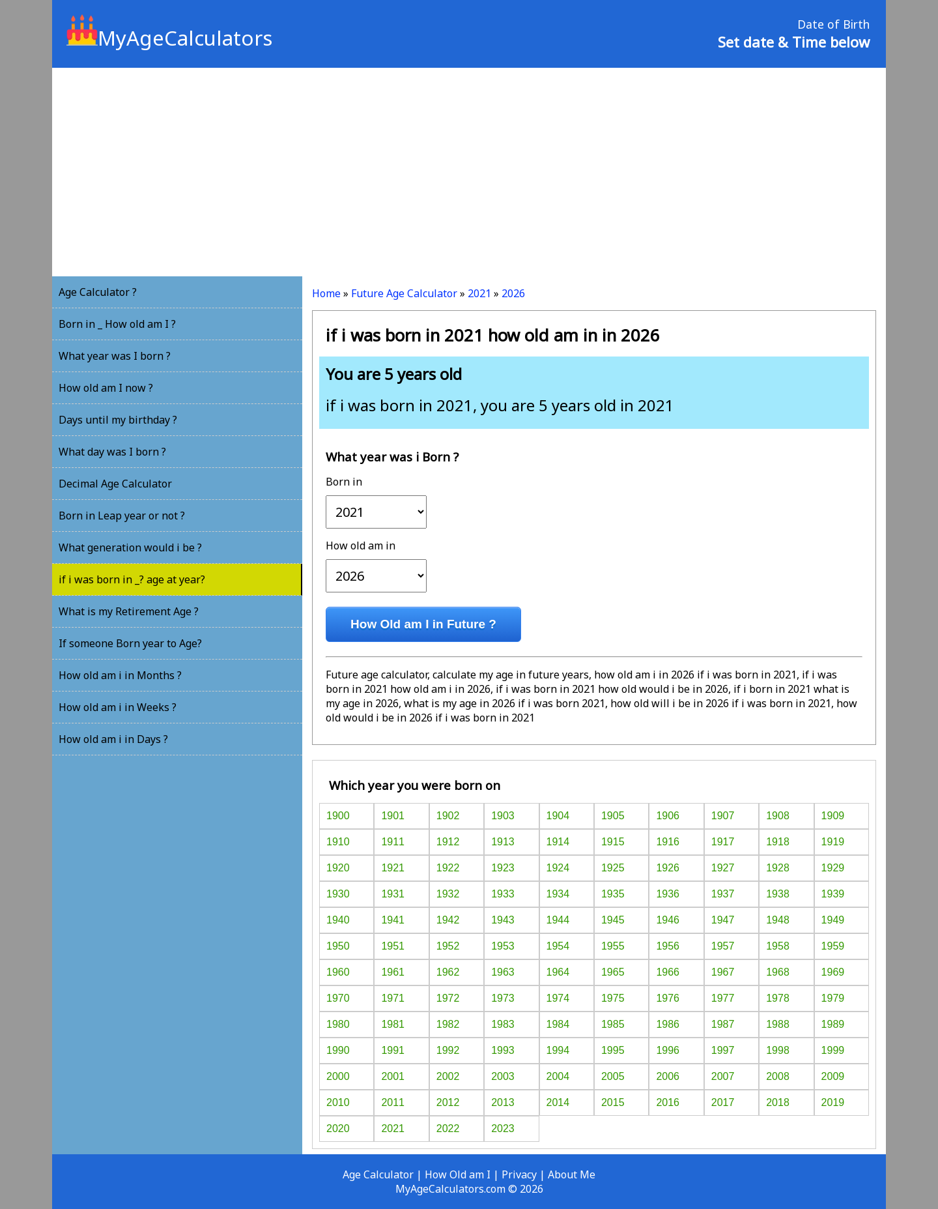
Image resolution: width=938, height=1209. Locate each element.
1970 (338, 998)
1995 (613, 1050)
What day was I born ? (112, 451)
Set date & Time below (794, 41)
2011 (393, 1102)
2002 (448, 1076)
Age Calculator (378, 1174)
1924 (558, 867)
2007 (723, 1076)
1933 (503, 893)
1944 (558, 919)
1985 (613, 1024)
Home (326, 293)
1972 (448, 998)
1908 (777, 815)
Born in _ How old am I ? (117, 324)
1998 (777, 1050)
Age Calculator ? (98, 292)
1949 (833, 919)
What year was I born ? (115, 356)
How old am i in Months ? (120, 675)
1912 (448, 841)
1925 (613, 867)
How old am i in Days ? (113, 739)
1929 (833, 867)
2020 (338, 1128)
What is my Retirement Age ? (129, 611)
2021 (479, 293)
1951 (393, 946)
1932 (448, 893)
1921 (393, 867)
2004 (558, 1076)
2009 (833, 1076)
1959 (833, 946)
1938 (777, 893)
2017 (723, 1102)
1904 (558, 815)
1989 (833, 1024)
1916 (667, 841)
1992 (448, 1050)
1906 (667, 815)
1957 (723, 946)
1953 (503, 946)
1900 (338, 815)
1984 (558, 1024)
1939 (833, 893)
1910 (338, 841)
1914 (558, 841)
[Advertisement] (469, 172)
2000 (338, 1076)
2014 (558, 1102)
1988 (777, 1024)
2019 (833, 1102)
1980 (338, 1024)
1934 (558, 893)
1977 (723, 998)
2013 (503, 1102)
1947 (723, 919)
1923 (503, 867)
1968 (777, 972)
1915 (613, 841)
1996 (667, 1050)
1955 (613, 946)
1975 (613, 998)
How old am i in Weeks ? (118, 707)
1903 (503, 815)
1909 (833, 815)
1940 (338, 919)
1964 (558, 972)
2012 (448, 1102)
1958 (777, 946)
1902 (448, 815)
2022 (448, 1128)
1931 (393, 893)
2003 (503, 1076)
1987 (723, 1024)
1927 (723, 867)
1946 (667, 919)
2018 (777, 1102)
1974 (558, 998)
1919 (833, 841)
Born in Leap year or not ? (122, 515)
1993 (503, 1050)
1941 (393, 919)
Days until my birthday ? (118, 420)
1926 (667, 867)
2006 (667, 1076)
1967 (723, 972)
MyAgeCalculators (169, 37)
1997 (723, 1050)
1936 (667, 893)
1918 (777, 841)
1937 (723, 893)
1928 (777, 867)
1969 (833, 972)
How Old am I (457, 1174)
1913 (503, 841)
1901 (393, 815)
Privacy (519, 1174)
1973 (503, 998)
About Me (571, 1174)
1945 (613, 919)
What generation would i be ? (130, 547)
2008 (777, 1076)
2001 (393, 1076)
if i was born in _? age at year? (132, 579)
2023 (503, 1128)
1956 (667, 946)
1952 (448, 946)
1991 (393, 1050)
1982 (448, 1024)
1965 (613, 972)
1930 (338, 893)
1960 (338, 972)
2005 (613, 1076)
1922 (448, 867)
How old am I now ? (106, 388)
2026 (513, 293)
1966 (667, 972)
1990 (338, 1050)
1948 (777, 919)
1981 (393, 1024)
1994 (558, 1050)
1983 (503, 1024)
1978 (777, 998)
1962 (448, 972)
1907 (723, 815)
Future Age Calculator (404, 293)
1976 (667, 998)
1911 (393, 841)
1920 (338, 867)
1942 (448, 919)
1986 (667, 1024)
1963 (503, 972)
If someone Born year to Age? (130, 643)
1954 (558, 946)
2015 (613, 1102)
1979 (833, 998)
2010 (338, 1102)
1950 (338, 946)
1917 (723, 841)
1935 (613, 893)
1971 (393, 998)
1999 (833, 1050)
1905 (613, 815)
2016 (667, 1102)
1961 (393, 972)
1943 (503, 919)
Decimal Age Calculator (115, 483)
